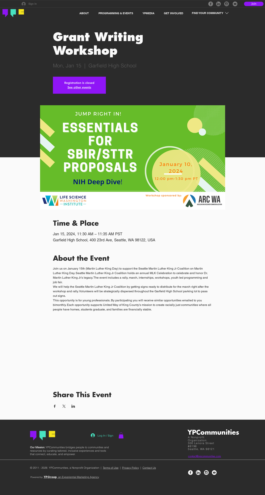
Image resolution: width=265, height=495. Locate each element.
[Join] (253, 4)
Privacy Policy (130, 467)
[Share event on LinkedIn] (73, 406)
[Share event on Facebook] (55, 406)
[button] (82, 13)
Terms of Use (111, 467)
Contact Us (149, 467)
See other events (79, 87)
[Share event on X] (64, 406)
